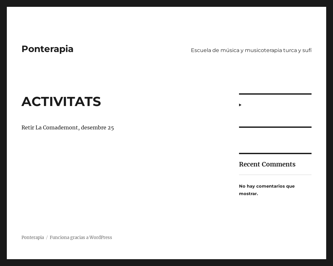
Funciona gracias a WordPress (81, 237)
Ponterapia (47, 48)
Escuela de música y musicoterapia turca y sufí (251, 50)
